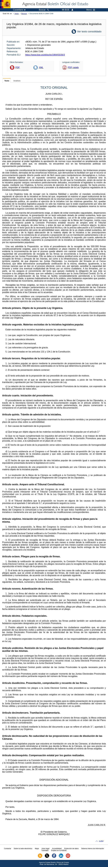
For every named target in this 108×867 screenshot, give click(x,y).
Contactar (7, 849)
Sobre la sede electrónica (23, 849)
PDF (17, 67)
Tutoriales (44, 850)
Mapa (37, 849)
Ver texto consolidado (89, 31)
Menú (90, 10)
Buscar (24, 14)
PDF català (73, 67)
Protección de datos (71, 849)
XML (41, 67)
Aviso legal (45, 849)
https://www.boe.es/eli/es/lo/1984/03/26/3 (45, 55)
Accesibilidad (57, 849)
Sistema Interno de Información (92, 849)
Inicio (17, 14)
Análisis (16, 81)
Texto (6, 81)
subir (101, 841)
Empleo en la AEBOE (59, 850)
